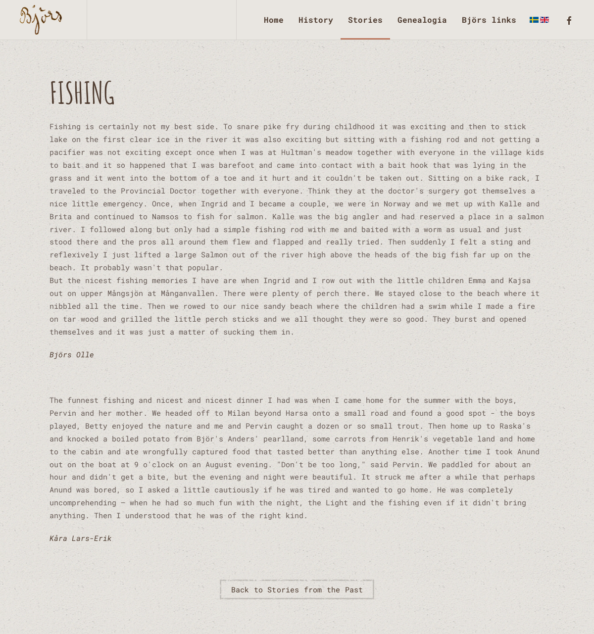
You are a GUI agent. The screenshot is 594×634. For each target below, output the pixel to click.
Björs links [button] (489, 19)
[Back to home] (43, 20)
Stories (365, 19)
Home (274, 19)
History (315, 19)
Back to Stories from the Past (297, 589)
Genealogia (422, 19)
